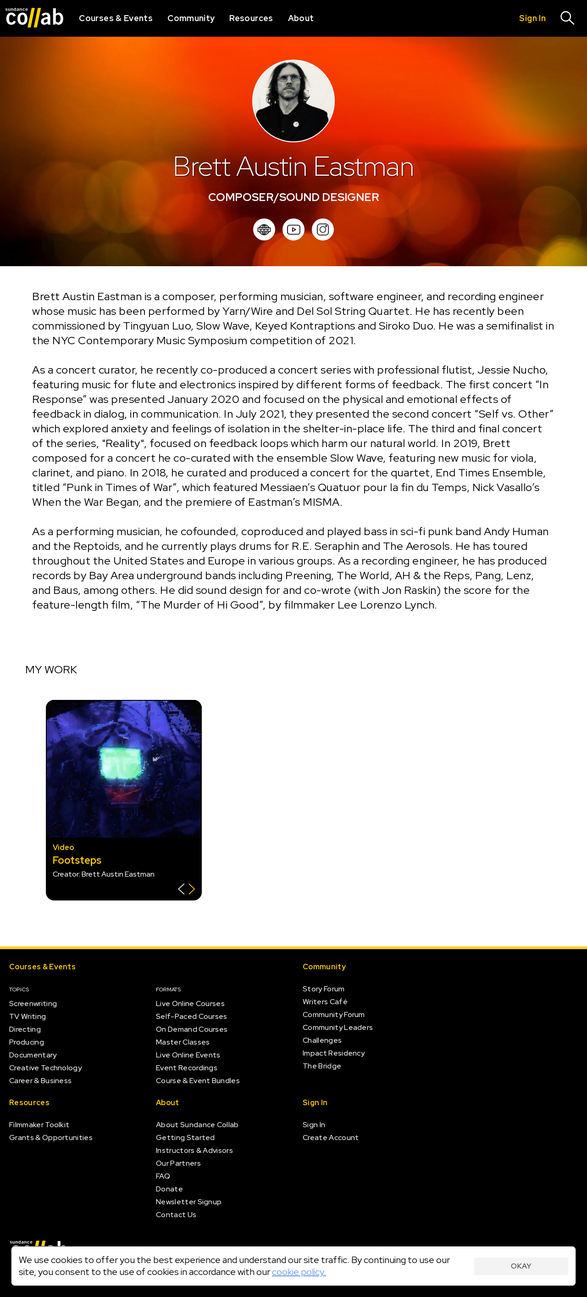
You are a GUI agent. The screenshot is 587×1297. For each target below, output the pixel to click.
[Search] (567, 18)
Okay (521, 1266)
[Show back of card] (186, 890)
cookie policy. (299, 1272)
